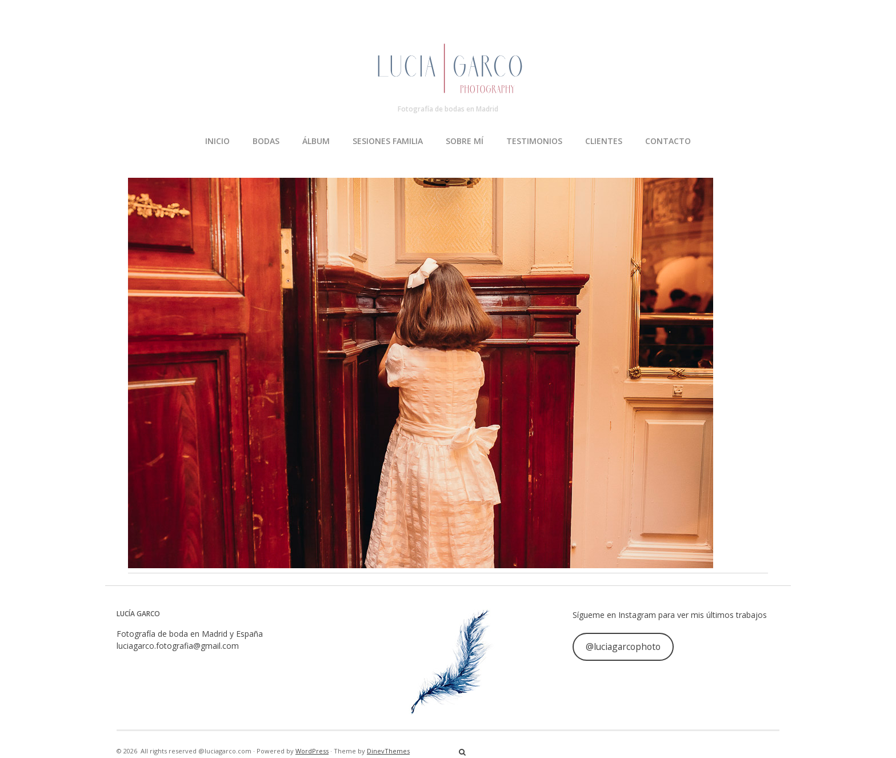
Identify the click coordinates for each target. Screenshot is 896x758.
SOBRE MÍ (464, 140)
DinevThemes (388, 751)
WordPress (312, 751)
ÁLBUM (316, 140)
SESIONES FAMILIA (388, 140)
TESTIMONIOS (534, 140)
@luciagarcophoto (623, 646)
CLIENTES (603, 140)
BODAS (266, 140)
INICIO (217, 140)
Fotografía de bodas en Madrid (448, 109)
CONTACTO (668, 140)
